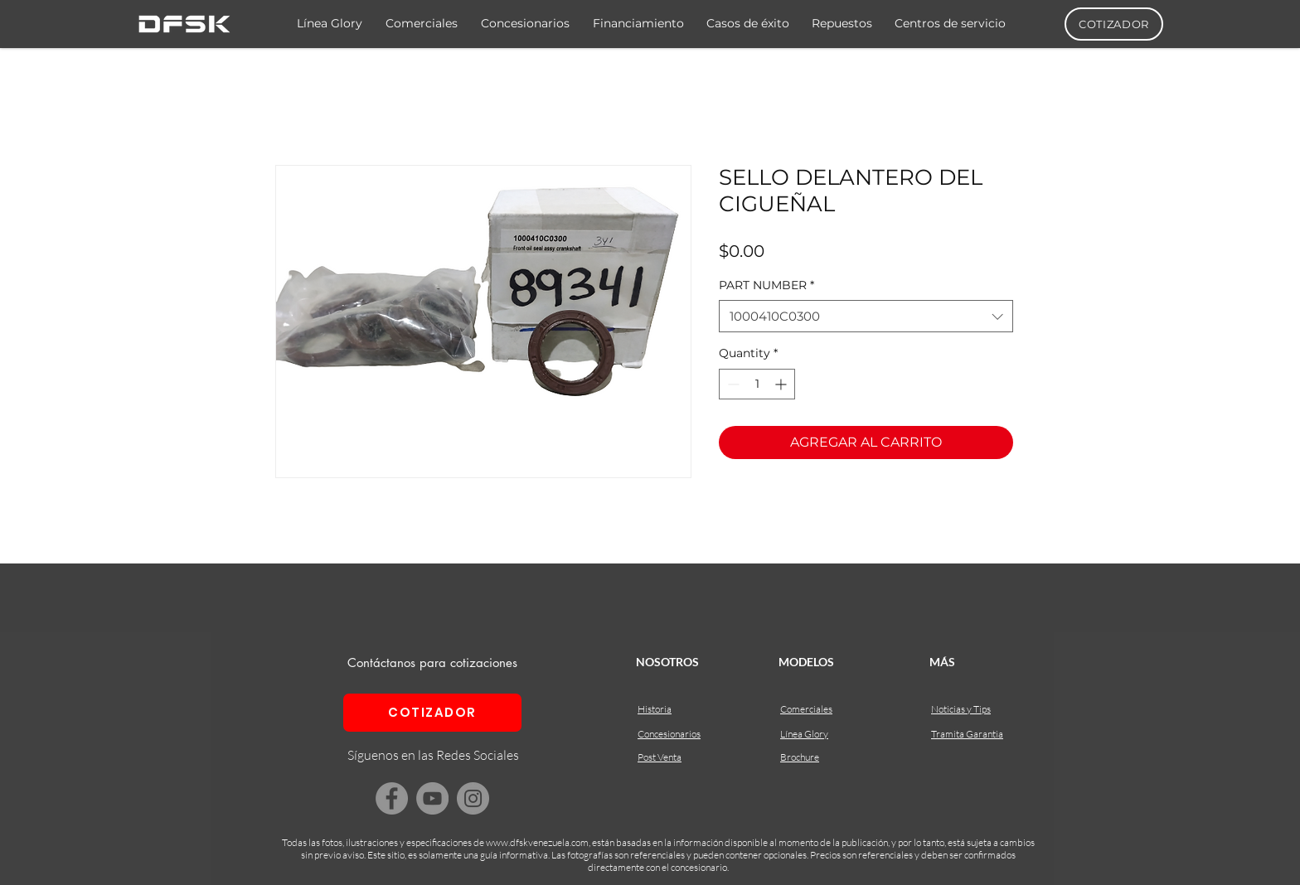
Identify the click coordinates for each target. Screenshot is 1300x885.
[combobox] (866, 316)
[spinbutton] (757, 384)
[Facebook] (392, 798)
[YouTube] (432, 798)
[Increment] (782, 384)
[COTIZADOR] (1114, 24)
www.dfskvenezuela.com (537, 842)
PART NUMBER (766, 285)
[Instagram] (473, 798)
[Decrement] (731, 384)
